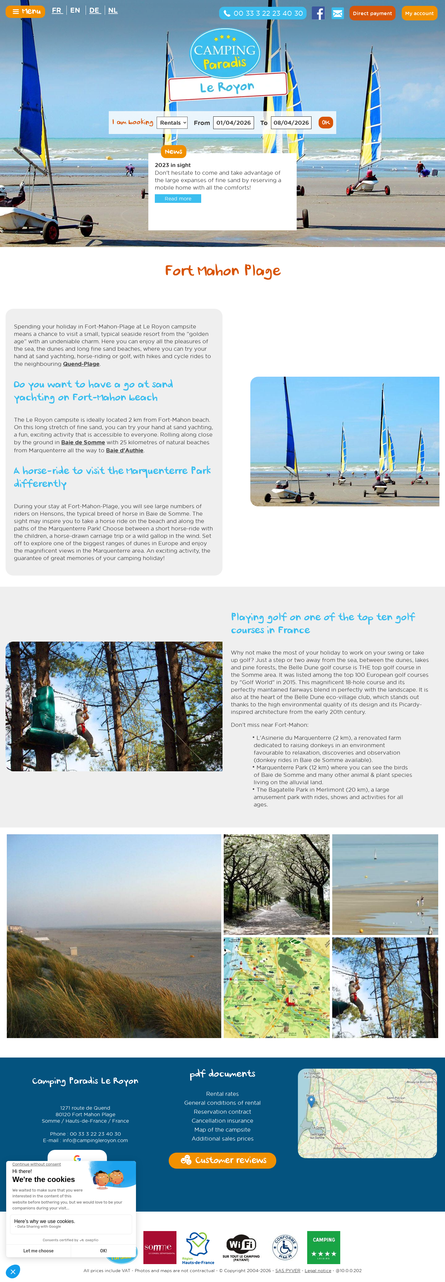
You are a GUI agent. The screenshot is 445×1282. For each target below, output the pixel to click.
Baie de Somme (83, 442)
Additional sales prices (223, 1138)
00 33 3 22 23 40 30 (262, 13)
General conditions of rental (222, 1102)
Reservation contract (222, 1111)
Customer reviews (222, 1161)
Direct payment (372, 13)
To (264, 122)
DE (95, 10)
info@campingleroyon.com (95, 1140)
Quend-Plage (81, 364)
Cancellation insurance (222, 1120)
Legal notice (318, 1240)
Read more (178, 198)
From (202, 122)
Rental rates (222, 1093)
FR (57, 10)
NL (113, 10)
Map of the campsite (222, 1129)
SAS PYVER (287, 1240)
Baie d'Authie (124, 450)
